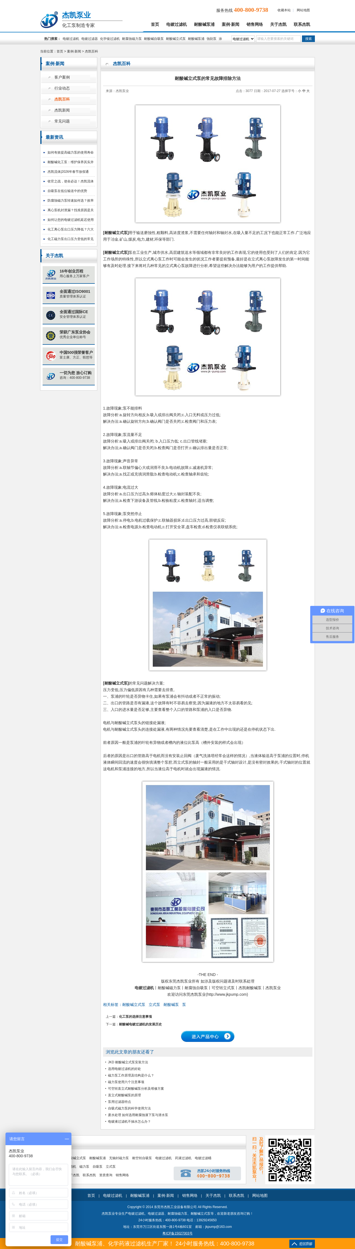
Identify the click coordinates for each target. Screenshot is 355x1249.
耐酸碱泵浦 (204, 24)
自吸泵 (97, 1167)
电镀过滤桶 (203, 1158)
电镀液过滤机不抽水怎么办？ (129, 1121)
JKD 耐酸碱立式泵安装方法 (128, 1062)
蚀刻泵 (212, 39)
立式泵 (154, 1004)
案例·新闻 (230, 24)
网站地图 (303, 10)
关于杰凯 (278, 24)
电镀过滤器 (89, 39)
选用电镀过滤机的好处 (124, 1069)
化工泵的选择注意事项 (135, 1017)
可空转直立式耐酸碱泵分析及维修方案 (136, 1089)
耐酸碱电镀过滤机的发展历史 (140, 1024)
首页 (155, 24)
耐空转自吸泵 (142, 1158)
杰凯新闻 (62, 110)
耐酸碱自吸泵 (154, 39)
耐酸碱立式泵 (176, 39)
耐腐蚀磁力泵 (132, 39)
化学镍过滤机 (110, 39)
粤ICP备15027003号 (177, 1233)
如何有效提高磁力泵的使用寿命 (71, 152)
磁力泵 (84, 1167)
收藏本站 (284, 10)
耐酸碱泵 (171, 1004)
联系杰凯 (302, 24)
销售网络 (254, 24)
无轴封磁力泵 (119, 1158)
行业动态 (62, 88)
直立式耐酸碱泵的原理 (124, 1095)
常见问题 (62, 121)
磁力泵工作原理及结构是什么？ (131, 1075)
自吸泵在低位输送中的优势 (67, 191)
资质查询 (105, 1175)
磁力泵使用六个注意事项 (126, 1082)
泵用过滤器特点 (119, 1102)
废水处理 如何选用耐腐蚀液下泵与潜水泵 (138, 1115)
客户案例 (62, 77)
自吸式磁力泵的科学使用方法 (129, 1108)
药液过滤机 (183, 1158)
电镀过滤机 (176, 24)
